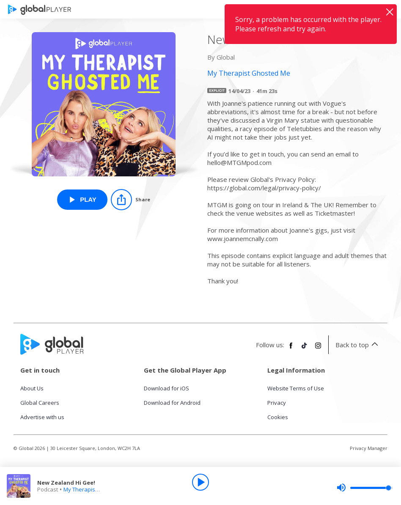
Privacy (276, 402)
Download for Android (172, 402)
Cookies (277, 417)
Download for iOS (166, 388)
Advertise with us (42, 417)
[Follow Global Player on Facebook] (291, 349)
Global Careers (39, 402)
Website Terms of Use (295, 388)
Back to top (358, 344)
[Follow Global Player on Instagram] (318, 349)
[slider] (365, 487)
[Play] (200, 482)
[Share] (130, 199)
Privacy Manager (368, 448)
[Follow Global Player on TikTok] (304, 349)
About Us (32, 388)
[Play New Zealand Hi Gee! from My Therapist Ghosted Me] (82, 199)
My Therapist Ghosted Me (96, 489)
